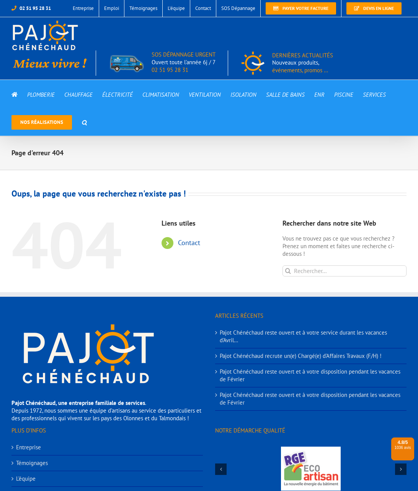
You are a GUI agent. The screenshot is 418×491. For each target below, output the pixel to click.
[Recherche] (288, 270)
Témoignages (32, 463)
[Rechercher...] (344, 270)
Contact (189, 242)
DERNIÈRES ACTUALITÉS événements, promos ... (302, 63)
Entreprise (28, 447)
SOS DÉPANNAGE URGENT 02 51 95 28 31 (162, 62)
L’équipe (26, 478)
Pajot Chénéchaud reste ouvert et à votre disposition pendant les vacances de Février (310, 375)
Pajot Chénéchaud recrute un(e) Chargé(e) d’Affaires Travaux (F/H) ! (301, 355)
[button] (84, 122)
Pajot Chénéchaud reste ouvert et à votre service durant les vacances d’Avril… (303, 336)
